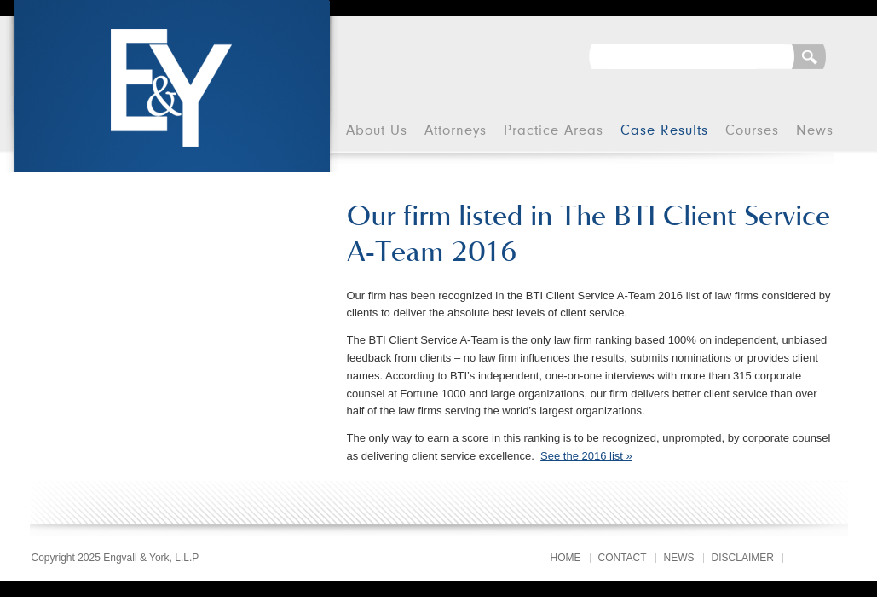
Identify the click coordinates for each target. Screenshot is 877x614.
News (815, 131)
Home (566, 558)
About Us (376, 131)
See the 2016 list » (586, 455)
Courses (752, 131)
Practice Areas (553, 131)
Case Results (664, 131)
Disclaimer (743, 558)
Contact (622, 558)
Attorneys (455, 131)
